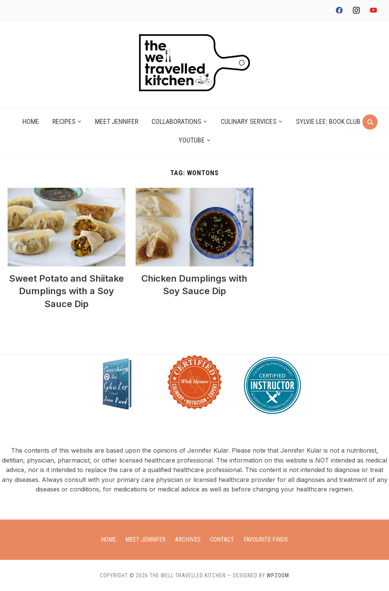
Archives (188, 539)
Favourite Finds (266, 539)
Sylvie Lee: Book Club (328, 121)
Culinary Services (249, 121)
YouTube (192, 140)
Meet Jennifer (116, 121)
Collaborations (176, 121)
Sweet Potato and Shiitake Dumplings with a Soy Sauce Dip (66, 291)
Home (30, 121)
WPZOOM (278, 575)
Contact (222, 539)
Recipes (64, 121)
